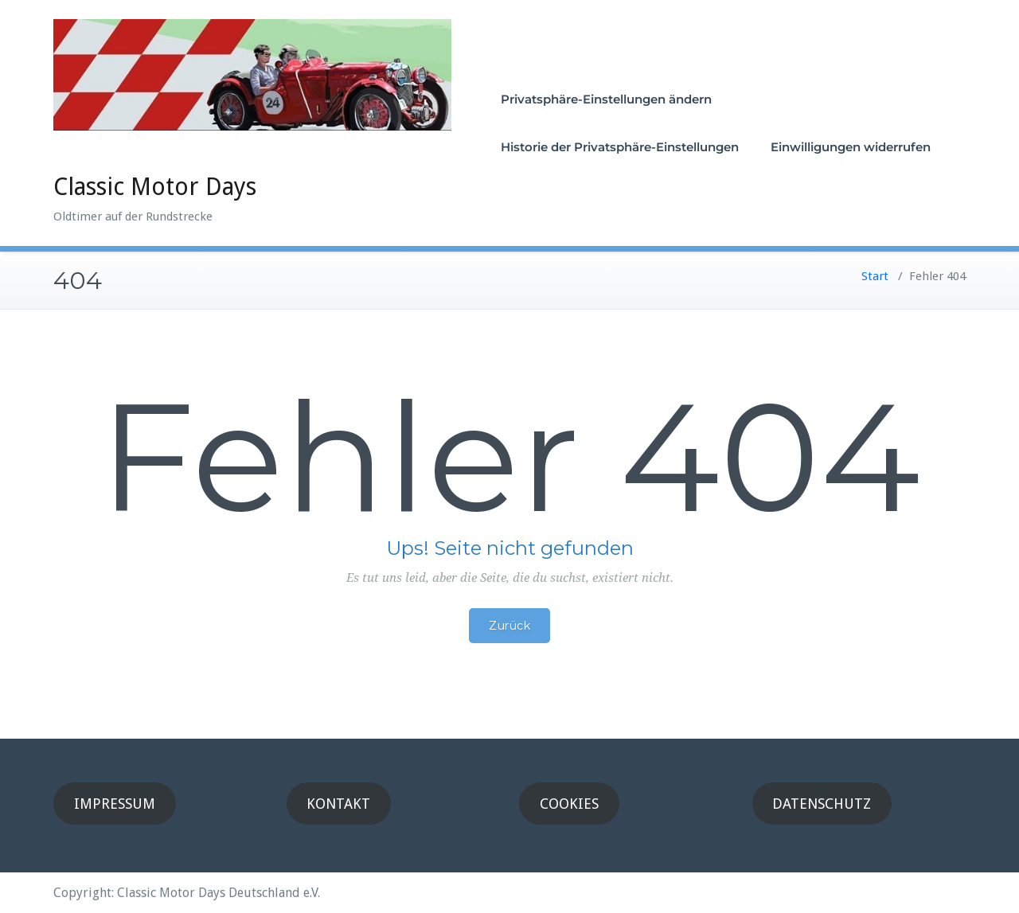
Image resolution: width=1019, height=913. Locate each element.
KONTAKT (338, 803)
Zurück (509, 625)
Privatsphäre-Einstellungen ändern (606, 99)
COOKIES (569, 803)
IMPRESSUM (114, 803)
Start (874, 276)
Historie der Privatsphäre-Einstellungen (620, 146)
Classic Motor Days (154, 187)
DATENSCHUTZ (821, 803)
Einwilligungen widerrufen (851, 146)
